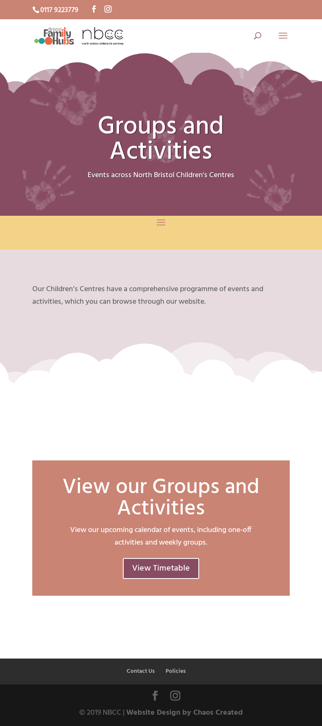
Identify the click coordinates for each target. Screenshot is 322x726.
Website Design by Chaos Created (184, 713)
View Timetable (161, 568)
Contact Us (141, 671)
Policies (176, 671)
